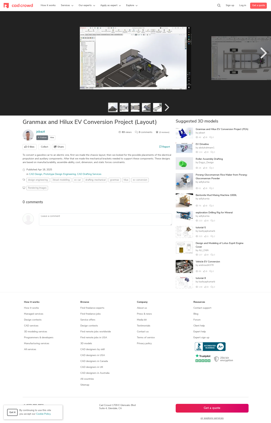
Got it (12, 412)
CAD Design (35, 174)
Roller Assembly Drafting (209, 159)
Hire (52, 138)
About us (142, 308)
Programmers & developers (38, 337)
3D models (86, 343)
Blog (195, 314)
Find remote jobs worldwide (95, 331)
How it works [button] (31, 302)
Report (165, 146)
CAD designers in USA (92, 355)
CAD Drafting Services (89, 174)
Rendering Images (37, 188)
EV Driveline (202, 144)
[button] (67, 5)
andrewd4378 (206, 265)
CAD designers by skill (92, 349)
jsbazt (40, 131)
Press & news (144, 314)
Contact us (143, 331)
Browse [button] (84, 302)
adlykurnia (204, 182)
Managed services (33, 314)
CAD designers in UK (91, 367)
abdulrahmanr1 (206, 148)
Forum (197, 320)
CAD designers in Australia (94, 373)
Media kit (142, 320)
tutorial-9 (201, 278)
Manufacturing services (36, 343)
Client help (199, 326)
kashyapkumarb (207, 231)
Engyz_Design (206, 162)
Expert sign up (201, 337)
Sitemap (84, 385)
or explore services (212, 418)
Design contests (33, 320)
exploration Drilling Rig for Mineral (214, 212)
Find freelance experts (92, 308)
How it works (31, 308)
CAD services (31, 326)
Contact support (202, 308)
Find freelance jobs (90, 314)
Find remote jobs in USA (93, 337)
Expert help (199, 331)
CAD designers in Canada (94, 361)
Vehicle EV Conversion (208, 261)
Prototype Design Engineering (59, 174)
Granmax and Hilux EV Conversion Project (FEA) (222, 129)
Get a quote (258, 5)
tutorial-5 (201, 227)
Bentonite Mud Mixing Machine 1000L (216, 195)
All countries (87, 379)
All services (30, 349)
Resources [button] (199, 302)
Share (59, 146)
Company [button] (142, 302)
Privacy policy (144, 343)
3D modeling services (35, 331)
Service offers (87, 320)
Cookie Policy (43, 414)
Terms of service (146, 337)
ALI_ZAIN (204, 250)
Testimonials (143, 326)
